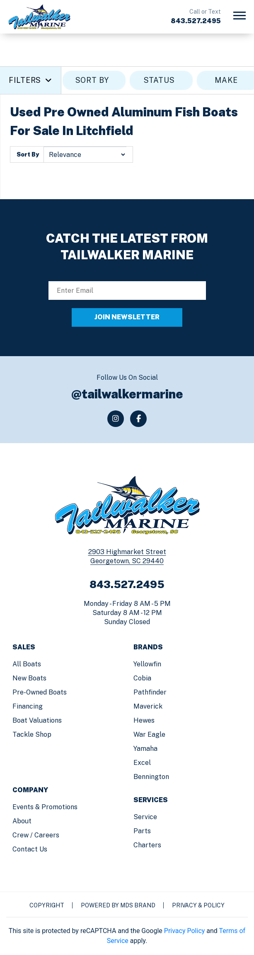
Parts (142, 831)
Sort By (28, 154)
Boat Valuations (37, 720)
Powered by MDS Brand (118, 905)
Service (145, 817)
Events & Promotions (44, 807)
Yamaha (145, 748)
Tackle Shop (31, 734)
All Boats (26, 664)
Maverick (147, 706)
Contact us (29, 849)
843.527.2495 (196, 21)
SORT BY (94, 80)
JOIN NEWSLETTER (127, 317)
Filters (30, 80)
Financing (27, 706)
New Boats (29, 678)
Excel (142, 763)
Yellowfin (147, 664)
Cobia (142, 678)
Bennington (151, 777)
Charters (147, 845)
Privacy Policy (184, 931)
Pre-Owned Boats (39, 692)
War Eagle (149, 734)
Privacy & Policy (198, 905)
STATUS (161, 80)
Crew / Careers (35, 835)
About (21, 821)
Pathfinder (150, 692)
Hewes (144, 720)
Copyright (46, 905)
